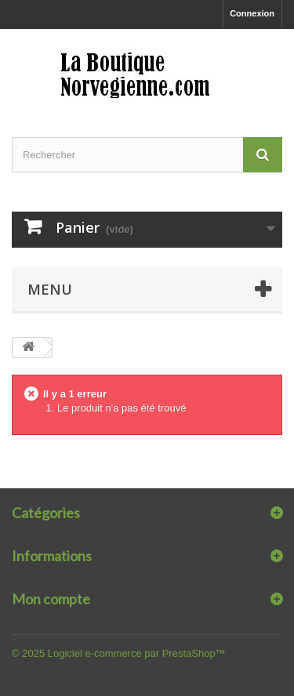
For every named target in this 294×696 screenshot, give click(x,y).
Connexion (252, 13)
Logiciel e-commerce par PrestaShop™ (137, 653)
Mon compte (51, 598)
